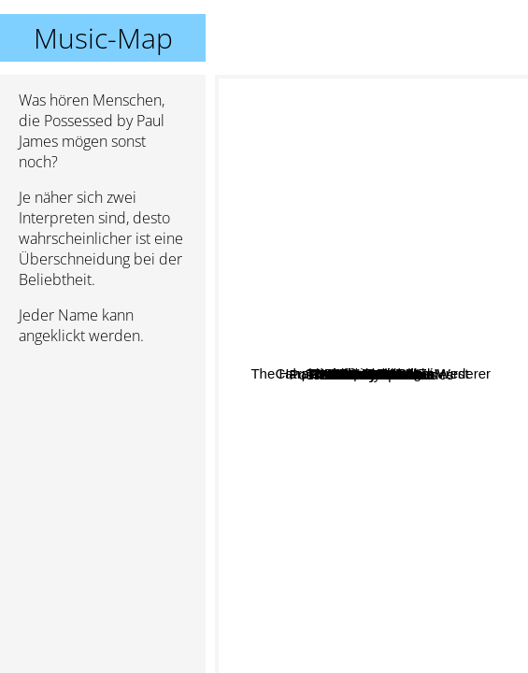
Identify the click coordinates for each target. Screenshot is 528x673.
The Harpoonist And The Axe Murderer (342, 218)
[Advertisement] (102, 458)
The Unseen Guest (427, 525)
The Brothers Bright (377, 266)
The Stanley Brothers (409, 603)
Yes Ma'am (335, 149)
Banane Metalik (437, 350)
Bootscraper (305, 492)
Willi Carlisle (288, 372)
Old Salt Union (289, 436)
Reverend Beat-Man (399, 415)
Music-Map (103, 38)
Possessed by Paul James (372, 374)
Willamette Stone (326, 459)
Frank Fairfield (436, 396)
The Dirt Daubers (429, 481)
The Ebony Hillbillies (319, 473)
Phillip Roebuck (448, 274)
